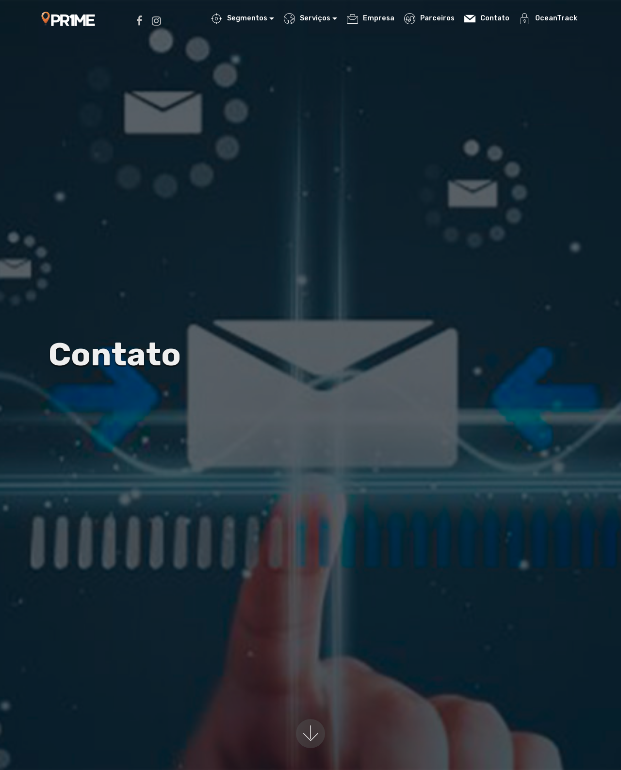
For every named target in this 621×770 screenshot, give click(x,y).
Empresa (370, 18)
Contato (486, 18)
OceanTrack (548, 18)
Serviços (307, 18)
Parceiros (429, 18)
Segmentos (239, 18)
